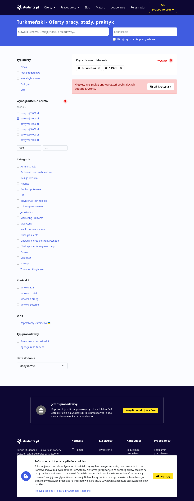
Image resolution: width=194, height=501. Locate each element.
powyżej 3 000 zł (28, 118)
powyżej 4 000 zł (28, 123)
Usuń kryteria (160, 86)
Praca (22, 67)
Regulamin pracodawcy (161, 451)
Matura (100, 7)
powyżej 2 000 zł (28, 113)
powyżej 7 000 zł (28, 140)
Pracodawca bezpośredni (33, 341)
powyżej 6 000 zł (28, 134)
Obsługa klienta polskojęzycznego (38, 240)
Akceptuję (163, 476)
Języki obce (25, 212)
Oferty (48, 7)
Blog (87, 7)
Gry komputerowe (29, 189)
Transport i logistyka (30, 269)
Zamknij (86, 490)
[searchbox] (62, 31)
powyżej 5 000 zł (28, 129)
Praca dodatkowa (28, 72)
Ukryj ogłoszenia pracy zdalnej (136, 39)
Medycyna (24, 223)
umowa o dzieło (27, 293)
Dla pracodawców (163, 7)
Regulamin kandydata (133, 451)
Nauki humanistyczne (31, 229)
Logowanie (118, 7)
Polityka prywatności (67, 490)
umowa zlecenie (28, 304)
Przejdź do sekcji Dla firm (140, 410)
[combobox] (63, 31)
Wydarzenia (105, 449)
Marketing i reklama (30, 217)
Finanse (23, 183)
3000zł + (114, 68)
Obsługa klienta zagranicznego (36, 246)
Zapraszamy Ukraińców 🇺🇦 (34, 323)
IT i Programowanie (30, 206)
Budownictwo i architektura (34, 172)
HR (20, 195)
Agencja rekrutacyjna (30, 347)
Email (80, 449)
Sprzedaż (24, 257)
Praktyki (23, 84)
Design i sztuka (27, 178)
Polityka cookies (44, 490)
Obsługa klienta (27, 235)
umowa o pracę (27, 299)
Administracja (26, 166)
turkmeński (89, 68)
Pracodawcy (68, 7)
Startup (23, 263)
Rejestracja (137, 7)
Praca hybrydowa (28, 78)
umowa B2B (25, 287)
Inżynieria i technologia (32, 200)
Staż (21, 89)
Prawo (22, 252)
